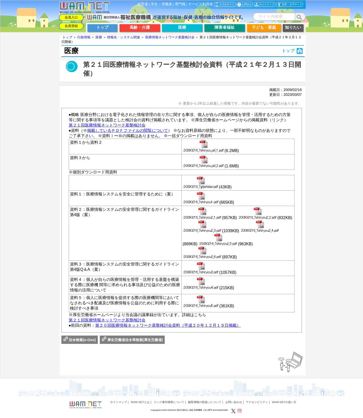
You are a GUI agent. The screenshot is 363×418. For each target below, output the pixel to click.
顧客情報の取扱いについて (204, 402)
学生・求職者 (161, 4)
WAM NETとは (140, 402)
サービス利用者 (200, 4)
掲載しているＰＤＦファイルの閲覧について (127, 130)
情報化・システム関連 (123, 37)
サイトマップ (118, 402)
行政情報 (83, 37)
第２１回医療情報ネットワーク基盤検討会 (107, 125)
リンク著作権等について (169, 402)
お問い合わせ (233, 402)
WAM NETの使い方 (284, 402)
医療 (98, 37)
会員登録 (71, 26)
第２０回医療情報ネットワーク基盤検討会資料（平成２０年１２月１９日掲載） (168, 325)
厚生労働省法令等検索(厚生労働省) (132, 340)
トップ (67, 37)
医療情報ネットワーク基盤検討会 (170, 37)
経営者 (142, 4)
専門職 (180, 4)
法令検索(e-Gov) (79, 340)
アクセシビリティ (257, 402)
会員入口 (71, 17)
